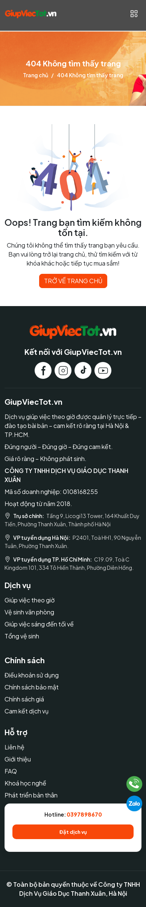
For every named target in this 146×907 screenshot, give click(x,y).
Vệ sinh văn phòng (29, 612)
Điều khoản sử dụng (32, 675)
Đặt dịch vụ (73, 832)
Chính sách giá (24, 699)
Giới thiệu (18, 759)
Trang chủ (35, 75)
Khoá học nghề (25, 783)
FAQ (11, 771)
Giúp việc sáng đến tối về (39, 624)
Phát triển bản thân (31, 795)
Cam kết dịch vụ (27, 711)
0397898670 (84, 814)
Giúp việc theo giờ (30, 600)
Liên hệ (14, 747)
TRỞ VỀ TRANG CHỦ (73, 281)
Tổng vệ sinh (22, 636)
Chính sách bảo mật (32, 687)
